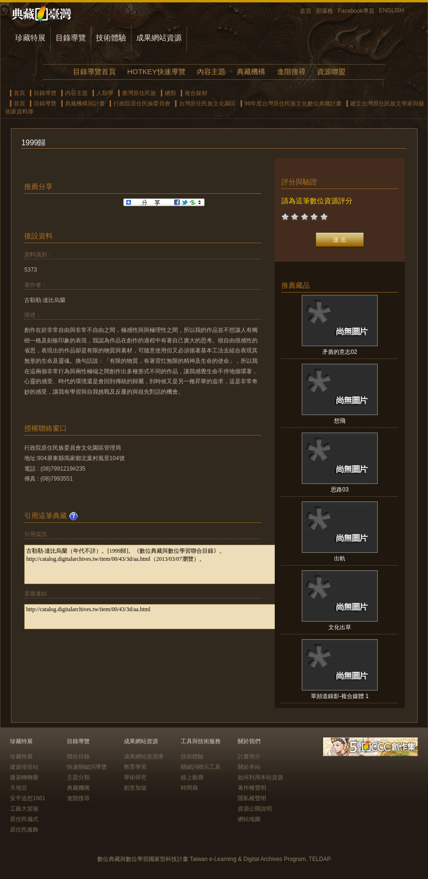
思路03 (339, 489)
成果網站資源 (159, 38)
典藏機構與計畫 (85, 103)
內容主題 (211, 71)
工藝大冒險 (24, 808)
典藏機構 (251, 71)
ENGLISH (391, 10)
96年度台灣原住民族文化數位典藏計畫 (293, 103)
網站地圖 (249, 819)
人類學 (104, 93)
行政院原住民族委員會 (141, 103)
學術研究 (135, 777)
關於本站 (249, 767)
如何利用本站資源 (260, 777)
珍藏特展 (30, 38)
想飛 (339, 420)
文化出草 (339, 627)
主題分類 (78, 777)
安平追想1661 (28, 798)
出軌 (339, 558)
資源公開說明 (255, 808)
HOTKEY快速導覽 (156, 71)
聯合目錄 (78, 756)
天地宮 (18, 787)
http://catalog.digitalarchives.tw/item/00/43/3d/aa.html (162, 616)
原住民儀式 (24, 819)
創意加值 (135, 787)
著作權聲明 (252, 787)
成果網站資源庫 (144, 756)
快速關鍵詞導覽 (87, 767)
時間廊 (189, 787)
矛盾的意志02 (339, 352)
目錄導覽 (71, 38)
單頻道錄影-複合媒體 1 (340, 696)
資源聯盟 (331, 71)
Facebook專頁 (356, 11)
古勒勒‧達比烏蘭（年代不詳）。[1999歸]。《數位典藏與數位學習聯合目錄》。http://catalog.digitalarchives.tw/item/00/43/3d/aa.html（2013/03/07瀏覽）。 (162, 564)
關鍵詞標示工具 (201, 767)
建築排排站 (24, 767)
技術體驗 (111, 38)
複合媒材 (196, 93)
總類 (170, 93)
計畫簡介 (249, 756)
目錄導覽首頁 (94, 71)
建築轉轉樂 (24, 777)
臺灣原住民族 (139, 93)
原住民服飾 (24, 829)
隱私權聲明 (252, 798)
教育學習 (135, 767)
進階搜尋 (291, 71)
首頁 (305, 11)
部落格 (324, 11)
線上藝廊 (192, 777)
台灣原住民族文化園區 (207, 103)
